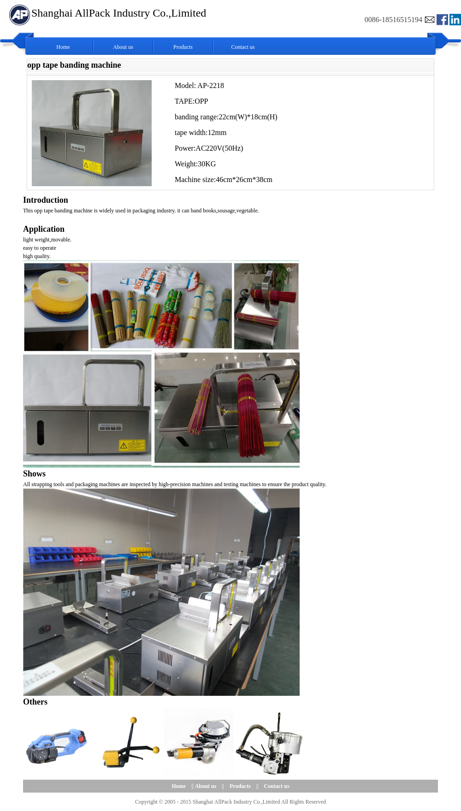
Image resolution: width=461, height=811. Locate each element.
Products (183, 47)
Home (63, 47)
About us (123, 47)
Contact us (243, 47)
